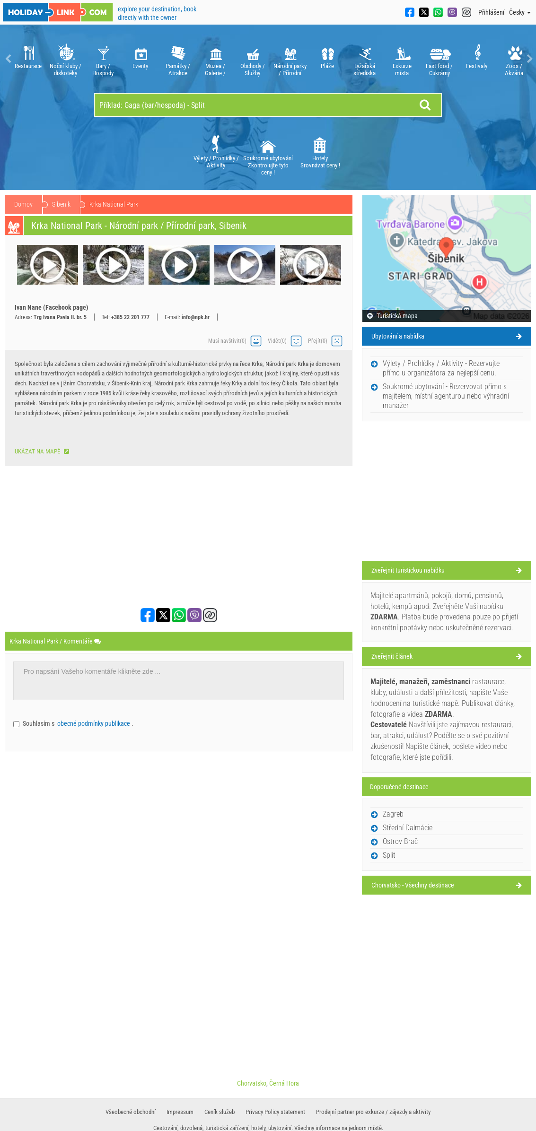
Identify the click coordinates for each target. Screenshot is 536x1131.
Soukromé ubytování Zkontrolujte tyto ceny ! (268, 154)
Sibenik (171, 204)
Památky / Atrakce (177, 59)
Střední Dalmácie (121, 204)
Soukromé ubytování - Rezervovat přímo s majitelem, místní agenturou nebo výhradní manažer (446, 396)
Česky (520, 12)
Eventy (140, 59)
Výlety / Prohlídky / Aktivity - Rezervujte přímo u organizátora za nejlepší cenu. (441, 368)
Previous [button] (7, 59)
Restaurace (28, 59)
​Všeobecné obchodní (130, 1111)
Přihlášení (491, 12)
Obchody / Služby (252, 59)
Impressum (180, 1111)
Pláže (327, 59)
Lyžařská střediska (364, 59)
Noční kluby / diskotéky (65, 59)
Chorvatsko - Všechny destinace (412, 885)
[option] (28, 59)
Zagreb (393, 813)
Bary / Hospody (103, 59)
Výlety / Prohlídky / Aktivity (216, 151)
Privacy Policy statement (275, 1111)
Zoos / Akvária (514, 59)
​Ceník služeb (219, 1111)
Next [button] (529, 59)
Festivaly (476, 59)
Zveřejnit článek (392, 656)
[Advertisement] (178, 537)
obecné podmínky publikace (94, 723)
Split (389, 855)
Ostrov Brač (400, 841)
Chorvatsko (66, 204)
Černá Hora (284, 1083)
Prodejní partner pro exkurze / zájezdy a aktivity (373, 1111)
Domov (23, 204)
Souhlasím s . (78, 723)
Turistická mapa (392, 316)
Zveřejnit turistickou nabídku (408, 570)
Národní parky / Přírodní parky (290, 59)
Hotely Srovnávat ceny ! (320, 151)
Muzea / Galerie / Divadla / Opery (215, 59)
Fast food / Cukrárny (439, 59)
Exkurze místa (402, 59)
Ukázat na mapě (42, 451)
